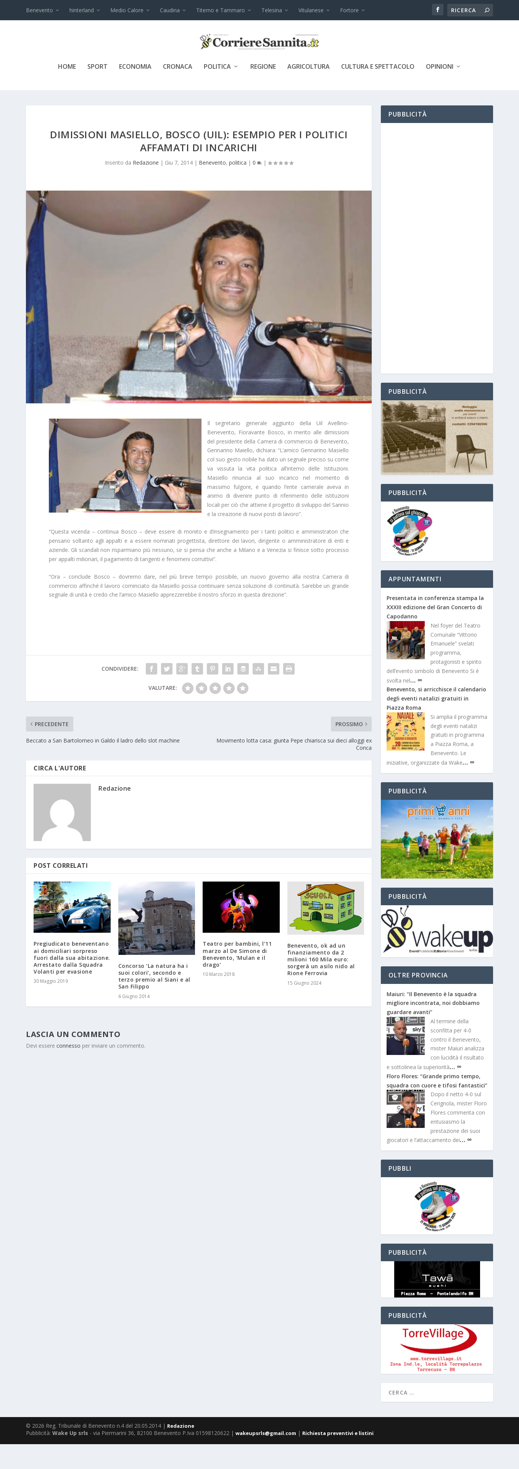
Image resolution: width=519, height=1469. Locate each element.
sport (97, 92)
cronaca (177, 92)
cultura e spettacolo (377, 92)
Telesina (271, 10)
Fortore (349, 10)
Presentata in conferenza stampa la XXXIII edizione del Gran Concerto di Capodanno (435, 632)
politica (217, 92)
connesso (68, 1070)
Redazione (146, 187)
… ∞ (416, 704)
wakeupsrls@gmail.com (265, 1457)
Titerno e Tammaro (220, 10)
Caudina (170, 10)
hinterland (81, 10)
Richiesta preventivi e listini (338, 1457)
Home (67, 92)
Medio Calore (126, 10)
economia (135, 92)
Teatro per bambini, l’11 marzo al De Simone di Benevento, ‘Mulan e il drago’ (237, 979)
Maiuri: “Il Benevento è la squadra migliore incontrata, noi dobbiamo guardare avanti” (433, 1028)
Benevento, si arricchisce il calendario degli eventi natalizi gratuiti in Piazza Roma (436, 723)
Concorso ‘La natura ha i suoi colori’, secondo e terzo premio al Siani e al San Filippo (154, 1001)
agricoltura (308, 92)
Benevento (39, 10)
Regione (263, 92)
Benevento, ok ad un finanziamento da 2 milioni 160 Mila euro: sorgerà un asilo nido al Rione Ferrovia (321, 984)
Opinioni (439, 92)
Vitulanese (311, 10)
